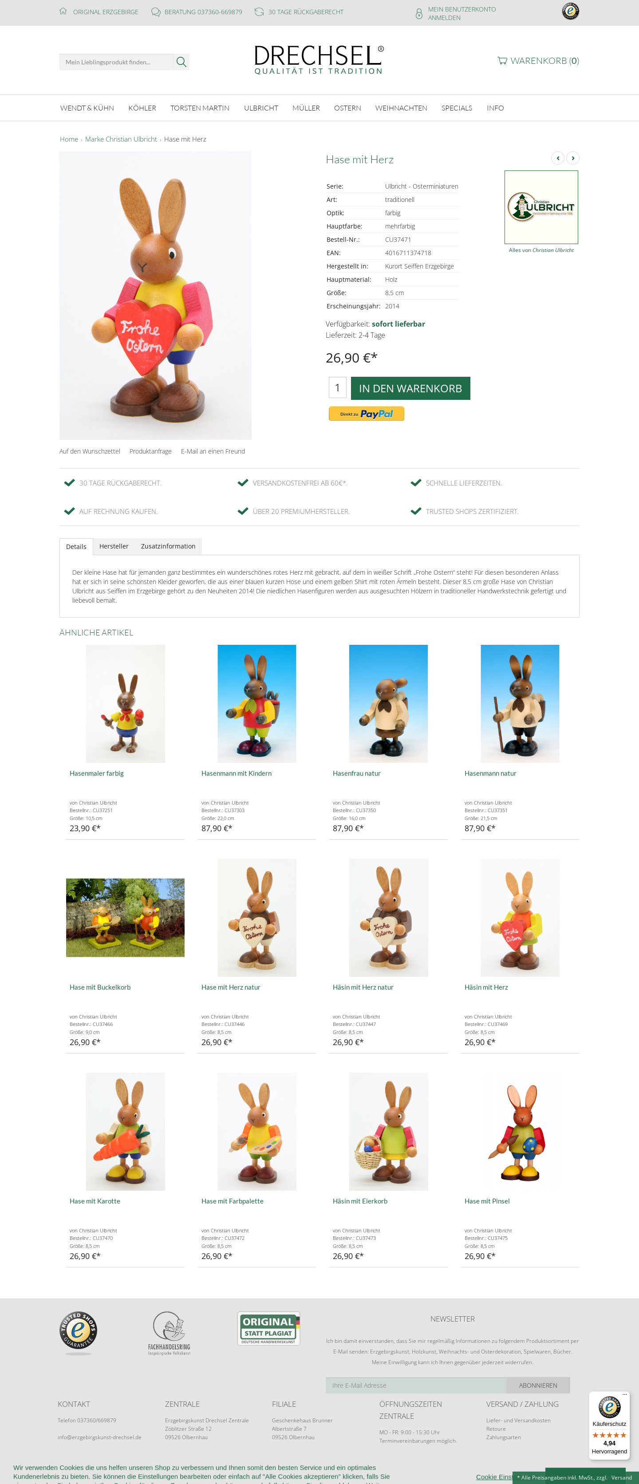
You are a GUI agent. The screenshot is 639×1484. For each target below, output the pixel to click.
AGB (224, 1467)
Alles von (541, 250)
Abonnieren (548, 1385)
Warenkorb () (545, 60)
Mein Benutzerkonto (462, 9)
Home (69, 139)
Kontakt (289, 1467)
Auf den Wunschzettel (89, 451)
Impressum (447, 1467)
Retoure (496, 1429)
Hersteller (114, 546)
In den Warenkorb (410, 388)
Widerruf (254, 1467)
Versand (621, 1477)
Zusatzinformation (168, 546)
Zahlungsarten (503, 1437)
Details (76, 546)
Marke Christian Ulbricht (121, 139)
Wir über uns (115, 1467)
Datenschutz (330, 1467)
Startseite (72, 1467)
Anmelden (444, 17)
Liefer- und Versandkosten (518, 1420)
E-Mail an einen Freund (213, 451)
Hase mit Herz (185, 139)
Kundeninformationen (176, 1467)
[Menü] (624, 1396)
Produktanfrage (151, 451)
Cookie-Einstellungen (390, 1467)
